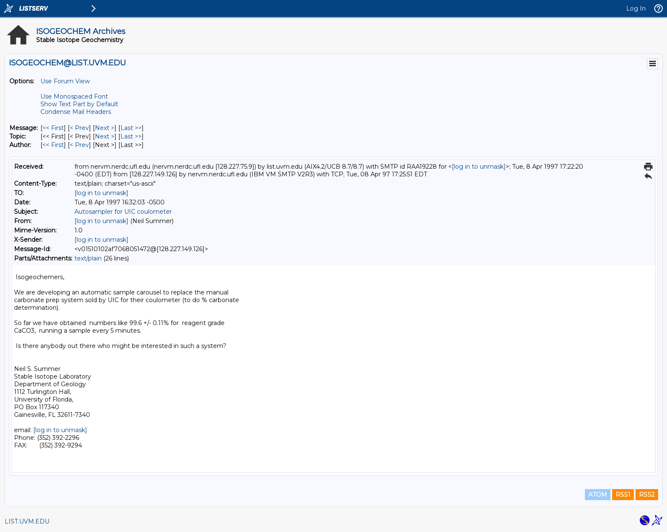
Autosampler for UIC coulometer (123, 211)
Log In (636, 8)
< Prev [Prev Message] (79, 128)
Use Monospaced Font (74, 96)
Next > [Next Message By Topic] (104, 136)
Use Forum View (65, 81)
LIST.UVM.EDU (27, 521)
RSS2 (647, 494)
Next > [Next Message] (104, 128)
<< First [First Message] (53, 128)
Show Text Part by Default (79, 104)
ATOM (597, 494)
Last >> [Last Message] (131, 128)
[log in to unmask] (479, 166)
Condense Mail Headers (75, 112)
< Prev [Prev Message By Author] (79, 145)
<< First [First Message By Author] (53, 145)
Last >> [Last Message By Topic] (131, 136)
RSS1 (623, 494)
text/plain (88, 258)
